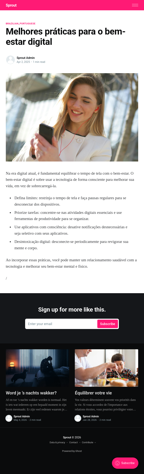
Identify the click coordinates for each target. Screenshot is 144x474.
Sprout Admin (26, 58)
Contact (73, 442)
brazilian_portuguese (20, 23)
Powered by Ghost (72, 451)
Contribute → (89, 442)
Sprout (11, 5)
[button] (135, 5)
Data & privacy (57, 442)
